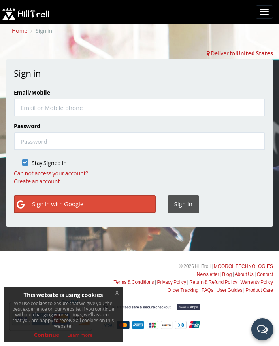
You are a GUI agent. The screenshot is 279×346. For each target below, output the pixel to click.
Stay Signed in (49, 163)
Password (27, 126)
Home (20, 30)
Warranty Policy (256, 282)
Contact (265, 274)
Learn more (79, 335)
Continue (46, 334)
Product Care (259, 290)
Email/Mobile (32, 92)
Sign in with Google (49, 204)
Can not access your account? (51, 173)
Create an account (37, 181)
